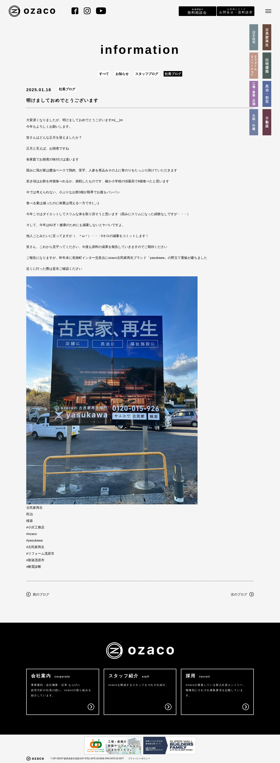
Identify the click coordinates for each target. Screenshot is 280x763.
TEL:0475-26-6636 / (95, 758)
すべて (104, 74)
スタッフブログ (146, 74)
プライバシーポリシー (139, 758)
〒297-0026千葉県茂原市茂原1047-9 (68, 758)
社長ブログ (173, 74)
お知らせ (122, 74)
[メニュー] (268, 11)
